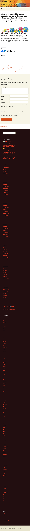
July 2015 (4, 293)
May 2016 (4, 272)
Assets (4, 332)
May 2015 (4, 297)
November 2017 (6, 234)
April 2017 (5, 249)
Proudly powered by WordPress (14, 528)
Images (4, 402)
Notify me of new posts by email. (10, 115)
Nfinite (4, 433)
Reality (4, 450)
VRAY (4, 500)
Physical (4, 444)
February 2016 (6, 278)
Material (4, 421)
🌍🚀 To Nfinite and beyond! (8, 141)
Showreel (5, 465)
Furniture (4, 383)
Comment (4, 87)
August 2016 (5, 266)
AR (3, 328)
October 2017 (5, 236)
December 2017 (6, 232)
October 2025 (5, 169)
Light (4, 416)
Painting (4, 439)
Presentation (5, 446)
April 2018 (5, 224)
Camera (4, 341)
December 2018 (6, 211)
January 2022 (5, 173)
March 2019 (5, 205)
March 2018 (5, 226)
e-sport (4, 366)
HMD (3, 391)
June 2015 (5, 295)
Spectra (4, 473)
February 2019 (6, 207)
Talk (3, 479)
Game (4, 385)
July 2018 (4, 217)
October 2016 (5, 262)
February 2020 (6, 186)
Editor (4, 368)
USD (3, 494)
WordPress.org (6, 520)
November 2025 (6, 167)
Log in (4, 513)
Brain (4, 339)
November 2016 (6, 259)
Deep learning (5, 358)
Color (4, 353)
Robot (4, 458)
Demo (4, 360)
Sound (4, 471)
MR (3, 429)
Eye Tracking (5, 374)
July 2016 (4, 268)
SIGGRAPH (5, 467)
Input (4, 406)
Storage (4, 475)
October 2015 (5, 287)
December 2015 (6, 283)
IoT (3, 410)
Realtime (4, 452)
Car (3, 345)
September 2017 (6, 238)
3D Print (4, 322)
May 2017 (4, 247)
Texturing (4, 484)
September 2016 (6, 264)
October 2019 (5, 192)
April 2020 (5, 182)
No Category (5, 435)
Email (3, 99)
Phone (4, 442)
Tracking (4, 486)
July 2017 (4, 243)
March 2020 (5, 184)
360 (3, 318)
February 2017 (6, 253)
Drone (4, 364)
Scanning (4, 460)
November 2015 (6, 285)
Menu (2, 8)
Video (4, 496)
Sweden (4, 477)
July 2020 (4, 178)
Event (4, 372)
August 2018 (5, 215)
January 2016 (5, 280)
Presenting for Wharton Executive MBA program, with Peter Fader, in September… (9, 145)
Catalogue (5, 347)
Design (4, 362)
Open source (5, 437)
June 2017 (5, 245)
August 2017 (5, 241)
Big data (4, 337)
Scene (4, 463)
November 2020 (6, 175)
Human (4, 393)
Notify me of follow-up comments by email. (12, 112)
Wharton (4, 505)
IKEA (14, 24)
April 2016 (5, 274)
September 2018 (6, 213)
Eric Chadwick (5, 306)
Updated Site (5, 492)
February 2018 (6, 228)
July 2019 (4, 196)
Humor (4, 395)
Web (4, 502)
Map (3, 418)
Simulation (5, 469)
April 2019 (5, 203)
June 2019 (5, 199)
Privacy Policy (4, 528)
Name (3, 96)
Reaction (4, 448)
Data (4, 355)
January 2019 (5, 209)
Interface (4, 408)
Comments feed (6, 518)
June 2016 (5, 270)
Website (3, 102)
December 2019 (6, 188)
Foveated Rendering (7, 381)
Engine (4, 370)
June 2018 (5, 220)
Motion (4, 425)
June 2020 (5, 180)
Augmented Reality (6, 334)
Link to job (3, 45)
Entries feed (5, 516)
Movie (4, 427)
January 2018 (5, 230)
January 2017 (5, 255)
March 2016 (5, 276)
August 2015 (5, 291)
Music (4, 431)
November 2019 (6, 190)
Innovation (5, 404)
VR (3, 498)
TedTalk (4, 481)
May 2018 (4, 222)
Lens (4, 414)
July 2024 (4, 171)
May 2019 (4, 201)
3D (11, 24)
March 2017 (5, 251)
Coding (4, 351)
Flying (4, 379)
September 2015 (6, 289)
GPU (3, 387)
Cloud (4, 349)
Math (4, 423)
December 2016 (6, 257)
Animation (5, 326)
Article (4, 330)
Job (16, 24)
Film (3, 376)
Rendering (5, 454)
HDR (3, 389)
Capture (4, 343)
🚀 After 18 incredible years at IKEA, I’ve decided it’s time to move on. (9, 154)
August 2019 (5, 194)
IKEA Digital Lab (6, 400)
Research (5, 456)
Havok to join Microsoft (22, 72)
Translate (4, 488)
